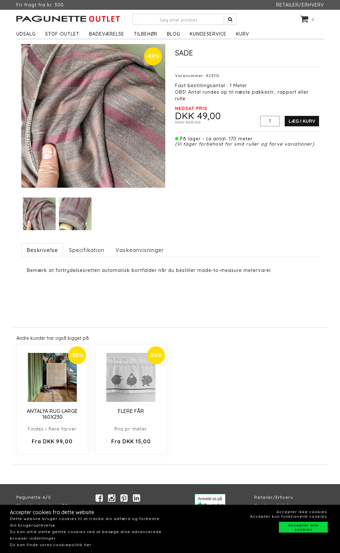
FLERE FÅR (131, 411)
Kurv (242, 34)
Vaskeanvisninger (140, 250)
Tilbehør (145, 34)
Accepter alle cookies (303, 527)
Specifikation (86, 250)
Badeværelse (106, 34)
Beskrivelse (42, 250)
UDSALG (26, 34)
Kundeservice (208, 34)
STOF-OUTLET (62, 34)
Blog (173, 34)
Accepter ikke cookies (302, 512)
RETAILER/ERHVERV (300, 5)
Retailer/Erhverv (273, 497)
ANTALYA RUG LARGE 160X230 (52, 414)
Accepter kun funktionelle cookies (288, 516)
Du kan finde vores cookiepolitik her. (51, 544)
